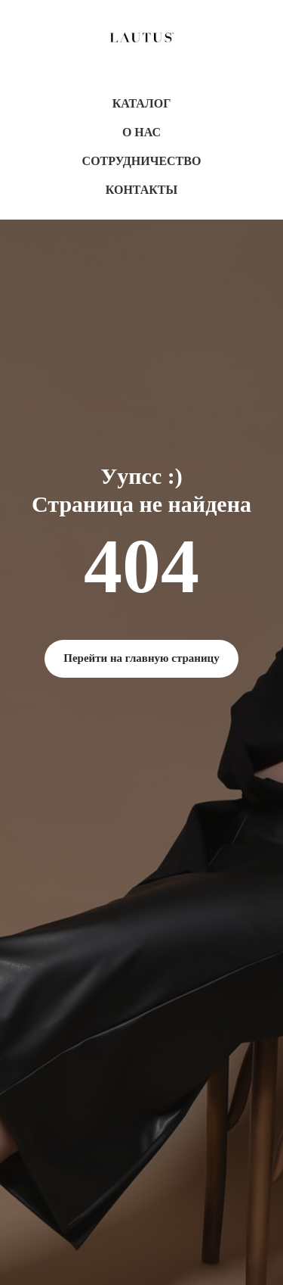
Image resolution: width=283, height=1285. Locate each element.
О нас (141, 132)
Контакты (142, 189)
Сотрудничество (141, 160)
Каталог (141, 103)
